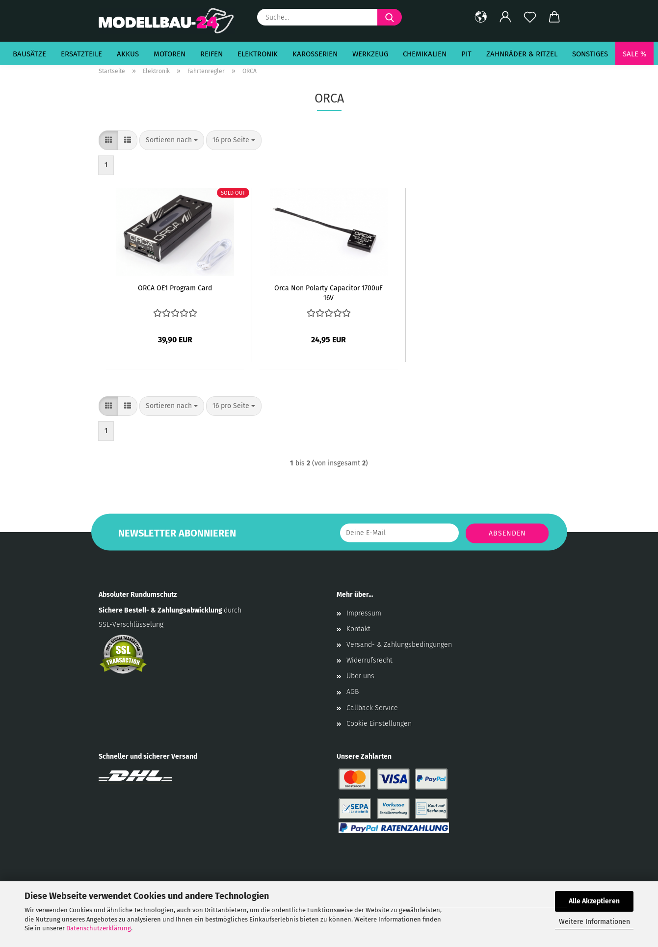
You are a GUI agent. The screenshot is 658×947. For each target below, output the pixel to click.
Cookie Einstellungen (379, 723)
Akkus (128, 54)
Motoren (169, 54)
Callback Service (372, 708)
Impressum (363, 613)
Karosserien (315, 54)
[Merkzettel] (530, 17)
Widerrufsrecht (369, 660)
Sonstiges (590, 54)
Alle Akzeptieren (594, 901)
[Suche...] (389, 17)
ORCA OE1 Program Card (175, 288)
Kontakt (358, 629)
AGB (352, 692)
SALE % (634, 54)
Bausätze (29, 54)
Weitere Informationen (594, 922)
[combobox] (171, 140)
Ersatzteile (81, 54)
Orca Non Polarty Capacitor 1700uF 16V (328, 292)
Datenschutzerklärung (98, 928)
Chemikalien (425, 54)
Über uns (360, 676)
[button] (481, 17)
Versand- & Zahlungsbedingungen (399, 644)
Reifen (211, 54)
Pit (466, 54)
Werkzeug (370, 54)
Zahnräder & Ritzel (521, 54)
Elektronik (257, 54)
